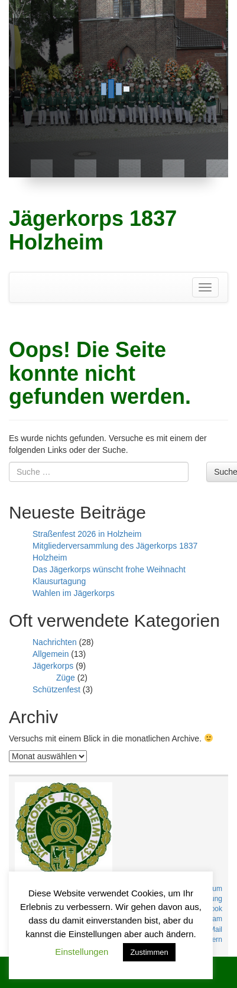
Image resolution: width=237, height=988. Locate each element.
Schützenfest (56, 689)
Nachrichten (55, 642)
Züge (65, 677)
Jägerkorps (53, 665)
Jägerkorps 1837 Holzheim (93, 230)
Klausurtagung (59, 581)
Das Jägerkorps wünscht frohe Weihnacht (109, 569)
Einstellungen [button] (81, 952)
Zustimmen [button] (149, 952)
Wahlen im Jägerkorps (74, 593)
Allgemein (51, 654)
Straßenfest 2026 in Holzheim (87, 534)
